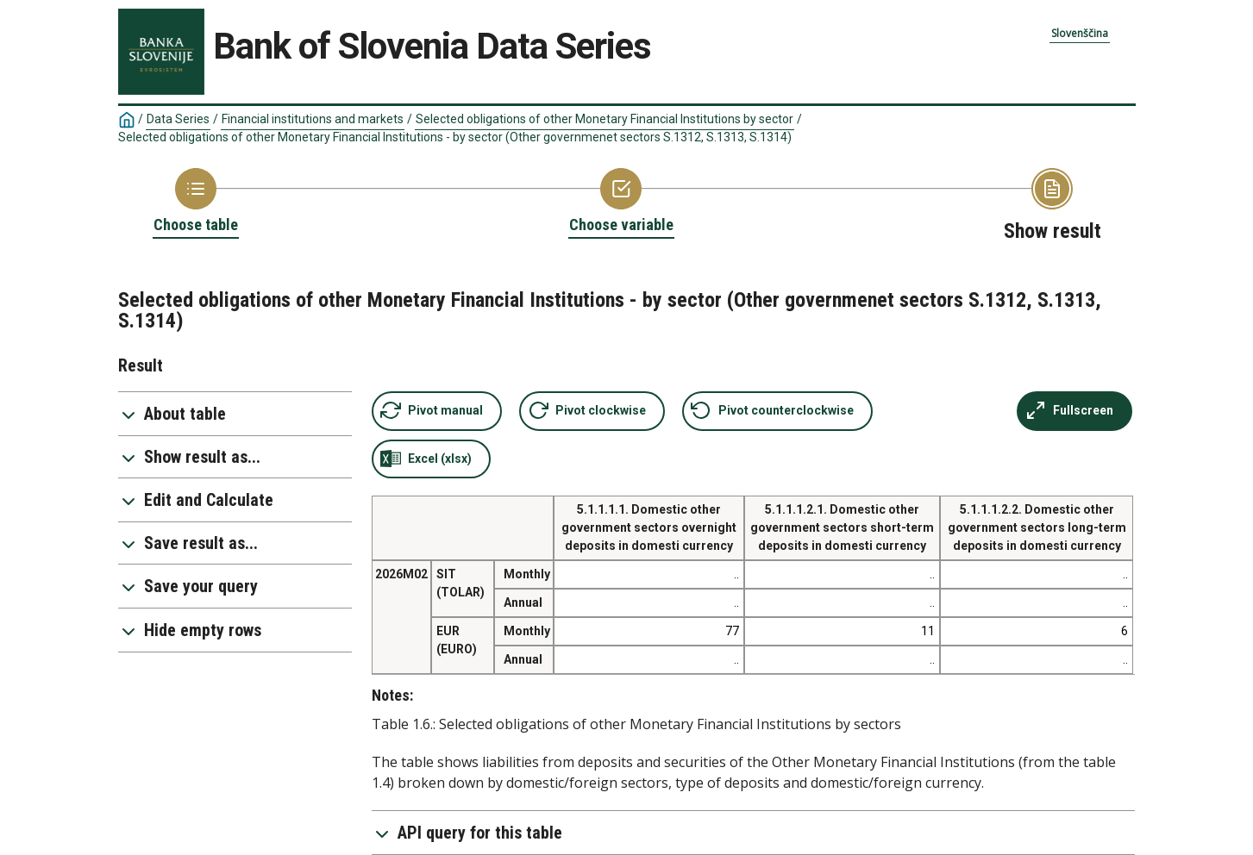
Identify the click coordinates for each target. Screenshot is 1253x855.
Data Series (178, 119)
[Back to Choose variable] (621, 201)
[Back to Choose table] (196, 201)
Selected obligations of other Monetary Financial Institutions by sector (604, 119)
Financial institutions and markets (313, 119)
